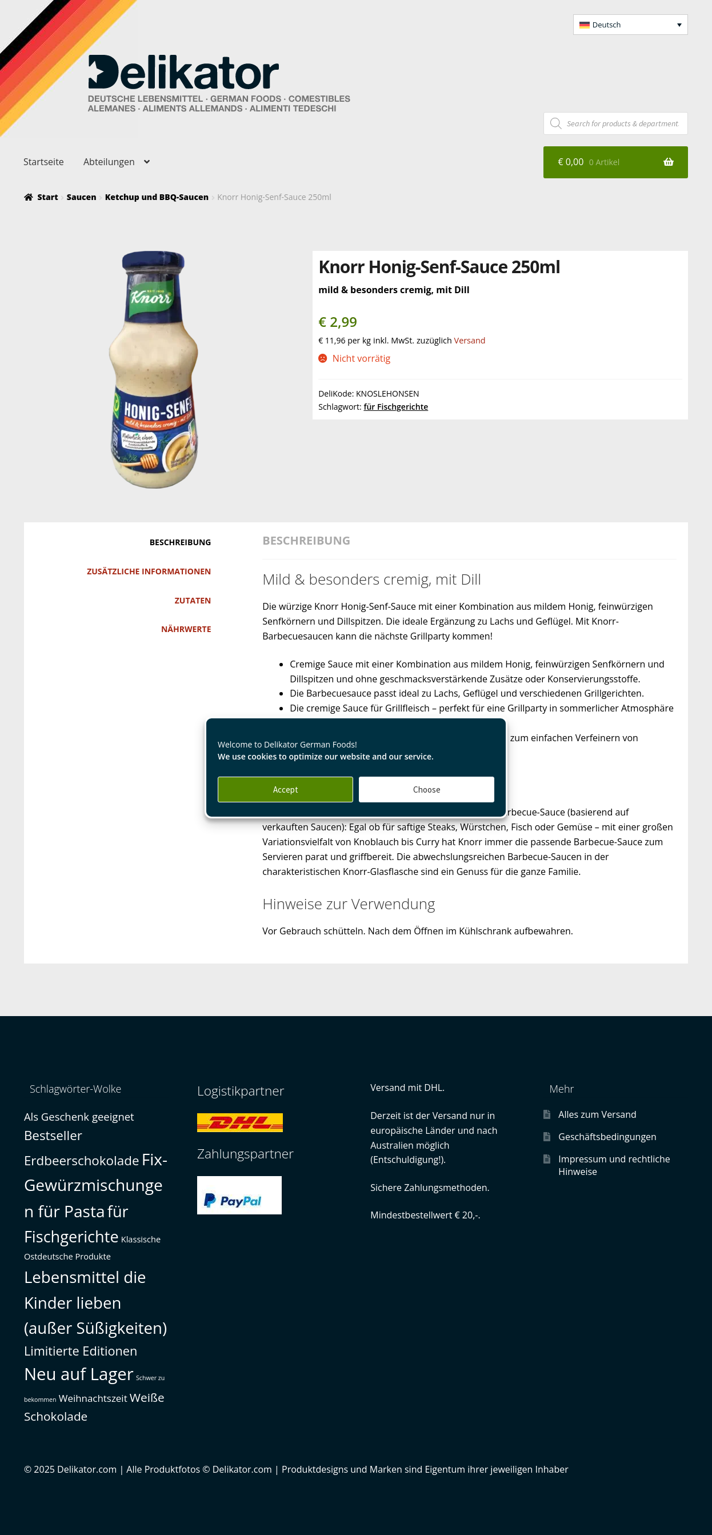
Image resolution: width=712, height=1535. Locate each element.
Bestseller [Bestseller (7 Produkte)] (53, 1135)
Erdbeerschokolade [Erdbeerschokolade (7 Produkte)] (81, 1160)
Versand (470, 340)
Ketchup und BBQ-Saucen (157, 196)
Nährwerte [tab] (186, 628)
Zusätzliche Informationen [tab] (149, 571)
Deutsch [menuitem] (607, 24)
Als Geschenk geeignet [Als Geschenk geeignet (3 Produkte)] (79, 1116)
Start (47, 196)
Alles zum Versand (597, 1114)
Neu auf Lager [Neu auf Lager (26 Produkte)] (79, 1373)
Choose (427, 789)
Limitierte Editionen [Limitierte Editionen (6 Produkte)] (81, 1350)
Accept (285, 789)
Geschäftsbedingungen (607, 1136)
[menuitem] (631, 24)
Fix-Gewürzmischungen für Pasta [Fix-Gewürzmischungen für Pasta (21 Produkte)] (95, 1185)
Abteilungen (109, 161)
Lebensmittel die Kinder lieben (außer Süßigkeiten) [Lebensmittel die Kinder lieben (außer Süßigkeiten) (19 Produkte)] (95, 1302)
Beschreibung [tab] (180, 542)
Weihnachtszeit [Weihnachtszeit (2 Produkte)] (93, 1398)
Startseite (43, 161)
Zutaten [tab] (193, 600)
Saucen (82, 196)
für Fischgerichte (395, 406)
